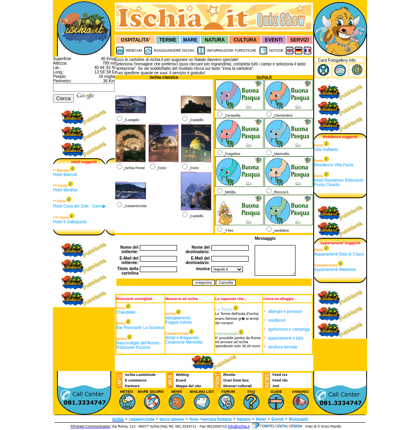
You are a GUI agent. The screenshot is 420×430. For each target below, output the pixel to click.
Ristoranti (298, 419)
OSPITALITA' (135, 40)
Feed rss (279, 375)
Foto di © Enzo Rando (323, 426)
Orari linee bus (236, 380)
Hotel (261, 419)
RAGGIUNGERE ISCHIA (174, 50)
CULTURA (245, 40)
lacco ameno (172, 419)
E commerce (136, 380)
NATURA (215, 40)
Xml (275, 386)
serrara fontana (217, 419)
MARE (190, 40)
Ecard (181, 380)
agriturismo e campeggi (289, 329)
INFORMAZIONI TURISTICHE (231, 50)
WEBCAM (134, 50)
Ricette (229, 375)
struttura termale (283, 347)
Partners (132, 386)
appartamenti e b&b (285, 338)
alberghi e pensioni (285, 311)
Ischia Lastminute (140, 375)
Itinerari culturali (237, 386)
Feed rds (280, 380)
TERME (167, 40)
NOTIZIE (276, 50)
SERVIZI (299, 40)
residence (276, 320)
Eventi (277, 419)
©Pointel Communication (90, 426)
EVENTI (274, 40)
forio (194, 419)
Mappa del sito (188, 386)
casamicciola (141, 419)
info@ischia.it (239, 426)
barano (243, 419)
